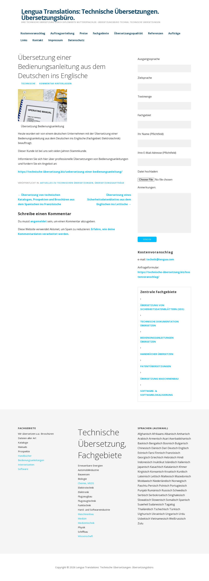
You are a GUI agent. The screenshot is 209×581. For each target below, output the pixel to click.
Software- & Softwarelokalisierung (156, 392)
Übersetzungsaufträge (109, 182)
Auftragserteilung (62, 33)
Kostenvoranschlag (33, 33)
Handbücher (25, 455)
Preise (84, 33)
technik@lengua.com (160, 259)
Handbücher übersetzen (156, 354)
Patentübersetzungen (155, 366)
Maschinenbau (86, 514)
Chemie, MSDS (86, 483)
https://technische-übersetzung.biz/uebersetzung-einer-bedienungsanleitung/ (70, 171)
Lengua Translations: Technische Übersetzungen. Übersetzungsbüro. (90, 14)
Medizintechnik (86, 522)
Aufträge (174, 33)
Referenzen (155, 33)
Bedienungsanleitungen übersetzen (157, 339)
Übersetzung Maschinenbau (159, 378)
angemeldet (38, 221)
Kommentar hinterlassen (55, 83)
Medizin (82, 518)
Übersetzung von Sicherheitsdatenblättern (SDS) (162, 307)
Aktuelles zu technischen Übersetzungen (66, 182)
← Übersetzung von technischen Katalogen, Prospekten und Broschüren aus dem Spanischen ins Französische (46, 199)
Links (24, 40)
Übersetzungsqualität (128, 33)
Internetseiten (26, 464)
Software (23, 469)
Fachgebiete (101, 33)
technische (28, 83)
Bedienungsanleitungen (31, 460)
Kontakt (37, 40)
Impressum (55, 40)
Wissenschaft (85, 536)
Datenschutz (76, 40)
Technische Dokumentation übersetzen (159, 323)
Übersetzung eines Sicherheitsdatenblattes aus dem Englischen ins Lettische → (109, 199)
